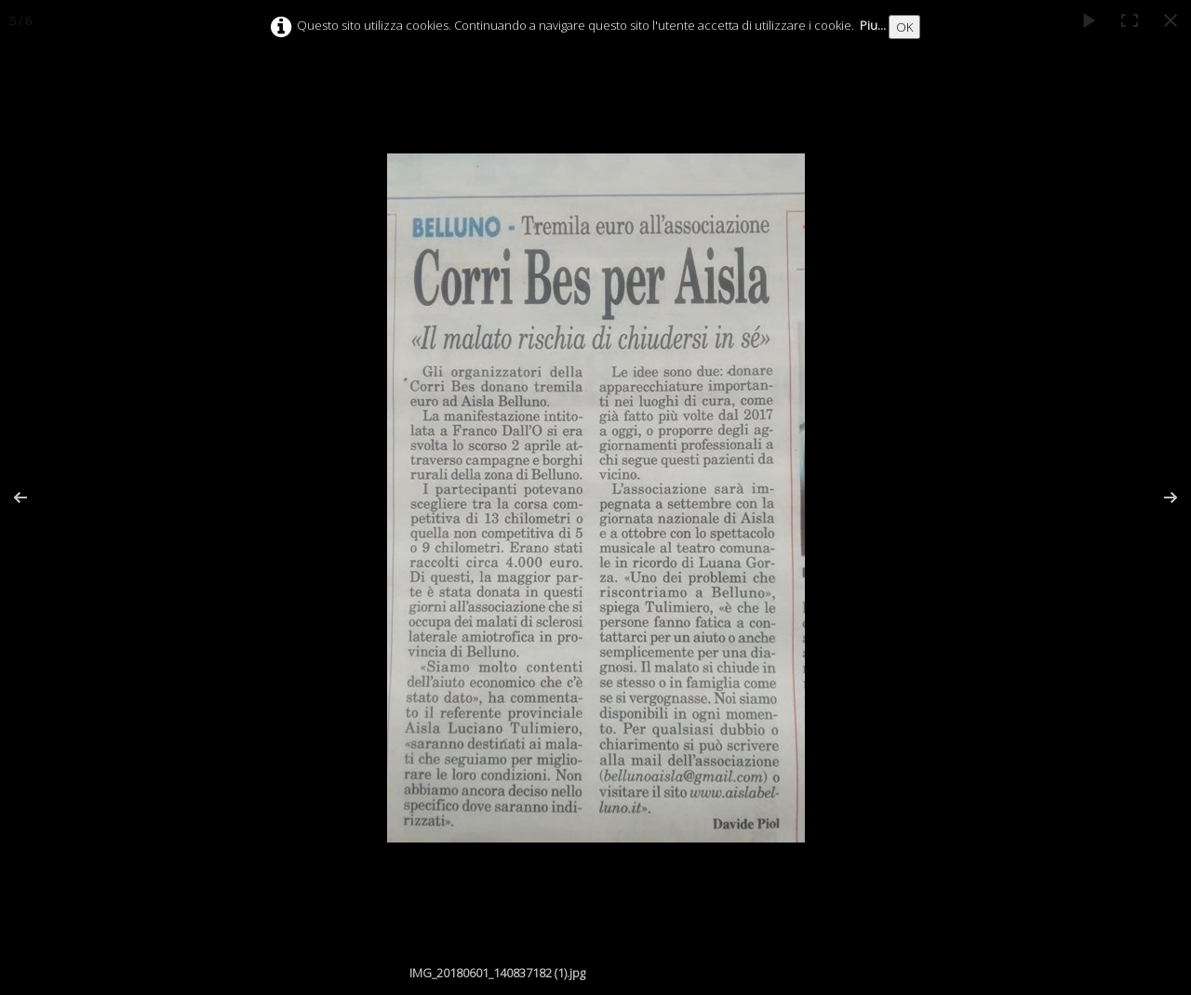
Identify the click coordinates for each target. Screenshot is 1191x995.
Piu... (873, 25)
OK (904, 27)
